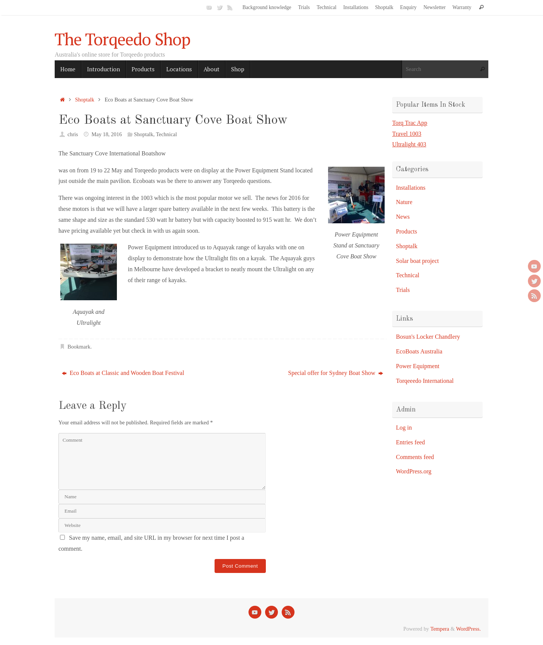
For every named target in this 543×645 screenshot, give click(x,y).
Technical (327, 7)
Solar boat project (417, 261)
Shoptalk (384, 7)
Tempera (439, 629)
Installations (355, 7)
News (403, 216)
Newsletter (434, 7)
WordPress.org (413, 471)
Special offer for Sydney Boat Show (335, 373)
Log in (404, 427)
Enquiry (408, 7)
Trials (304, 7)
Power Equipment (417, 366)
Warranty (461, 7)
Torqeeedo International (425, 381)
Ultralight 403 (409, 144)
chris (72, 134)
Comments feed (415, 457)
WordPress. (468, 629)
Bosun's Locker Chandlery (428, 336)
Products (406, 231)
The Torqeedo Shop (122, 39)
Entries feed (410, 442)
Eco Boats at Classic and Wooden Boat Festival (123, 373)
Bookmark (78, 347)
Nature (404, 202)
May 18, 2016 (107, 134)
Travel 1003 (406, 134)
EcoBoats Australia (419, 351)
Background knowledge (266, 7)
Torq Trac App (409, 123)
